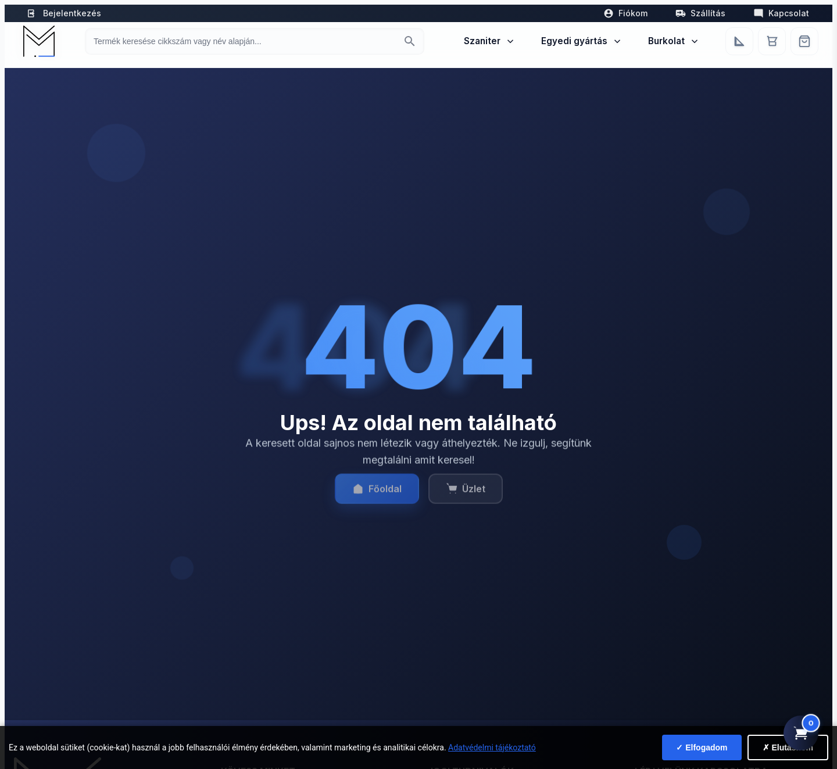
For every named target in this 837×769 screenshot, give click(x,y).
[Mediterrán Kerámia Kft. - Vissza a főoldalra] (38, 41)
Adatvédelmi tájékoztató (492, 747)
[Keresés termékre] (244, 41)
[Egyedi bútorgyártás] (739, 41)
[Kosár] (772, 41)
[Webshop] (804, 41)
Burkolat (674, 41)
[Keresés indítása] (409, 41)
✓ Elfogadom (701, 747)
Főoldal (377, 497)
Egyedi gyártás (582, 41)
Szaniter (490, 41)
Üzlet (465, 497)
